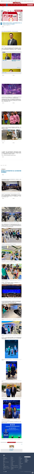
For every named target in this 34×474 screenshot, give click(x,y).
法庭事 (10, 5)
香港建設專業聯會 (5, 458)
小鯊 (3, 460)
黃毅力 (12, 460)
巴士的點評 (4, 457)
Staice (20, 465)
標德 (11, 469)
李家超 (3, 165)
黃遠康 (20, 462)
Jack (3, 462)
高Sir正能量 (20, 458)
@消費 (22, 5)
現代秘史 (12, 457)
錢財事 (11, 5)
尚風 (3, 463)
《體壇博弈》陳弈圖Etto (6, 466)
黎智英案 (5, 5)
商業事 (14, 5)
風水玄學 (20, 461)
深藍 (19, 457)
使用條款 (26, 459)
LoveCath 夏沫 (13, 461)
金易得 (12, 463)
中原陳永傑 (20, 466)
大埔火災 (3, 5)
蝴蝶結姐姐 (12, 468)
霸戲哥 (4, 461)
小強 (19, 460)
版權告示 (26, 458)
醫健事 (17, 5)
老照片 (4, 465)
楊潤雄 (5, 165)
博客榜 (24, 5)
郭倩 (11, 458)
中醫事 (16, 5)
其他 (25, 5)
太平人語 (12, 462)
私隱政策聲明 (26, 460)
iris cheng (20, 468)
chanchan (4, 469)
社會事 (8, 5)
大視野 (19, 5)
